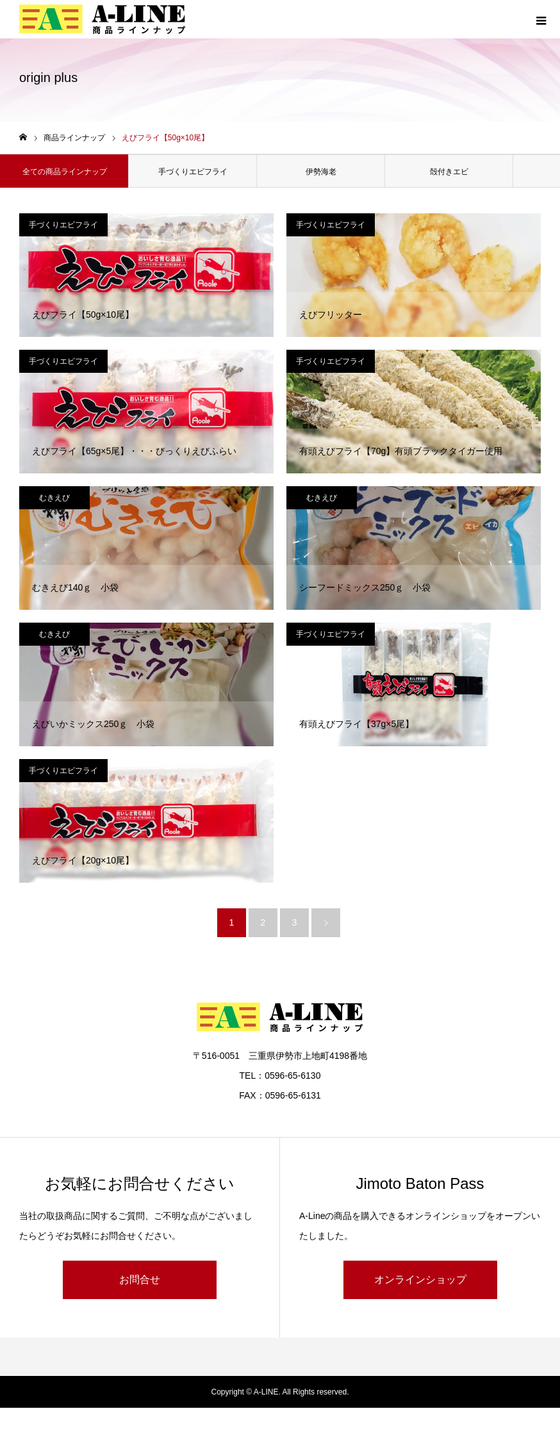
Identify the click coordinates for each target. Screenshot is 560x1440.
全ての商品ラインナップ (64, 171)
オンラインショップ (420, 1279)
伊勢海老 (321, 171)
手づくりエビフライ (192, 171)
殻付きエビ (449, 171)
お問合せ (139, 1279)
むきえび (54, 497)
